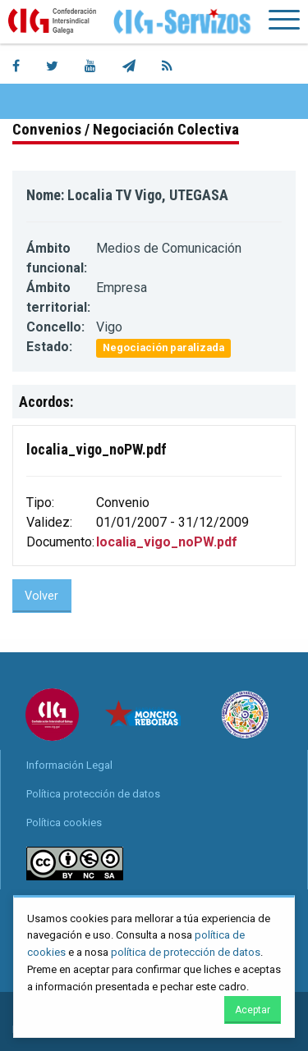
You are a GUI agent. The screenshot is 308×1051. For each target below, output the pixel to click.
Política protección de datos (93, 794)
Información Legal (69, 765)
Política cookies (64, 822)
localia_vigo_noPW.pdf (166, 542)
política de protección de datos (185, 952)
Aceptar (252, 1010)
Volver (41, 596)
